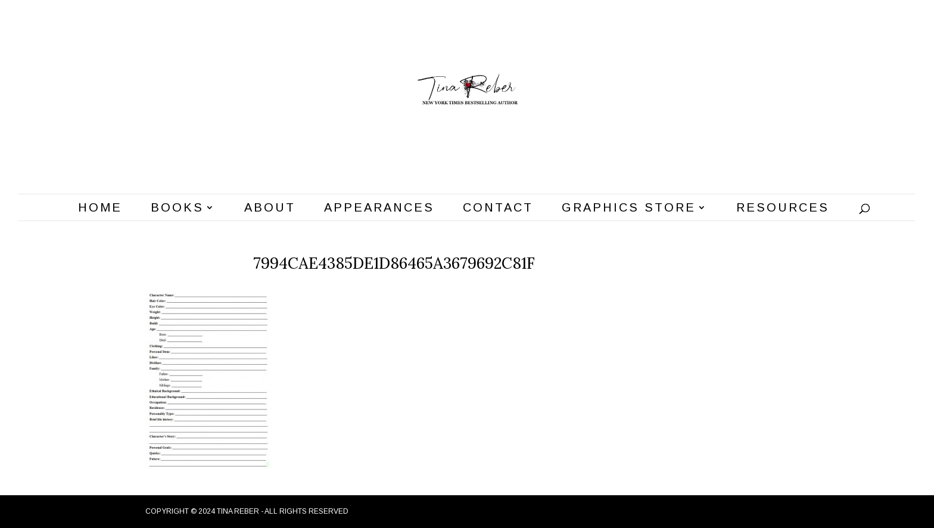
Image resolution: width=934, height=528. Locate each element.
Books (177, 208)
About (269, 208)
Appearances (379, 208)
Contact (498, 208)
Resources (782, 208)
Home (100, 208)
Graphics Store (629, 208)
